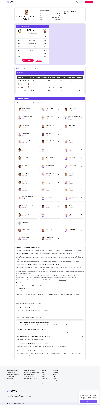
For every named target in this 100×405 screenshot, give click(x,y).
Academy (50, 2)
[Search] (77, 2)
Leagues (34, 2)
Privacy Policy (45, 378)
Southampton (57, 250)
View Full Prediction (28, 60)
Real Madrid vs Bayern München (14, 374)
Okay (88, 401)
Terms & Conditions (46, 381)
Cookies (43, 380)
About (43, 372)
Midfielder (26, 102)
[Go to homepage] (11, 2)
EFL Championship (32, 33)
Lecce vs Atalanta (11, 380)
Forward (19, 102)
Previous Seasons (28, 68)
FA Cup (20, 290)
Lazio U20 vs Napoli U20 (29, 376)
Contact (43, 376)
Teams (39, 2)
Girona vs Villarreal (11, 376)
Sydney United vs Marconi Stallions (31, 372)
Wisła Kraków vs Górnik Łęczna (30, 378)
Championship (62, 279)
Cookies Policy (91, 397)
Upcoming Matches (39, 68)
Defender (34, 102)
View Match (39, 60)
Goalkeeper (42, 102)
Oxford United (40, 294)
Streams (44, 2)
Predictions (19, 2)
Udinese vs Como (11, 378)
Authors (43, 374)
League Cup (21, 292)
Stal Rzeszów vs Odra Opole (30, 380)
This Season (19, 68)
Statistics (27, 2)
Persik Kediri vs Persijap (29, 374)
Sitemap (43, 383)
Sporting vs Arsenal (11, 372)
